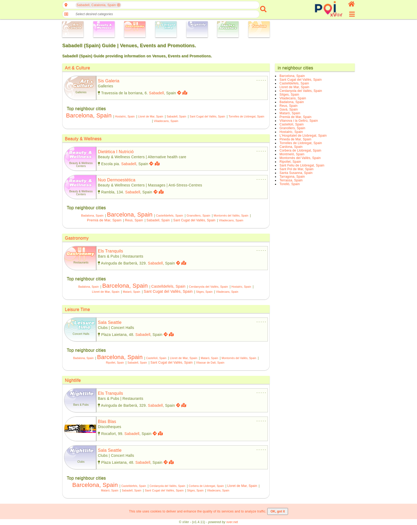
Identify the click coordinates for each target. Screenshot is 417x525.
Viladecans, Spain (166, 121)
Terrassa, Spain (291, 180)
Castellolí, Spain (156, 358)
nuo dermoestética (116, 180)
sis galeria (108, 81)
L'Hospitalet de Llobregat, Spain (303, 135)
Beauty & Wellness (83, 138)
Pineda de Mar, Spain (295, 139)
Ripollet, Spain (115, 362)
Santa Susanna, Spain (296, 173)
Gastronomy (77, 238)
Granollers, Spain (198, 215)
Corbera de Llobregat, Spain (206, 486)
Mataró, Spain (131, 291)
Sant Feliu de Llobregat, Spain (302, 165)
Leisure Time (77, 309)
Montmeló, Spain (292, 154)
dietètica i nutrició (116, 151)
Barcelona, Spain (88, 115)
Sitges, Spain (204, 291)
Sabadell (156, 93)
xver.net (232, 522)
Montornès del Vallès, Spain (231, 215)
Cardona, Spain (291, 147)
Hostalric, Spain (125, 116)
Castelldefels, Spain (169, 215)
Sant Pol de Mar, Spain (297, 169)
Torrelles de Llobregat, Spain (246, 116)
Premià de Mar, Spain (104, 220)
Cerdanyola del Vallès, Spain (208, 286)
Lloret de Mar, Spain (150, 116)
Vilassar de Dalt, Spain (210, 362)
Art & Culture (77, 68)
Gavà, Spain (289, 109)
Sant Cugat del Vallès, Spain (207, 116)
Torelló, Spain (290, 184)
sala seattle (110, 322)
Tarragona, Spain (292, 176)
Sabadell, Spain (176, 116)
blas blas (107, 421)
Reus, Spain (134, 220)
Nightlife (73, 380)
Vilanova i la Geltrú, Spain (299, 121)
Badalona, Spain (92, 215)
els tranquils (110, 251)
